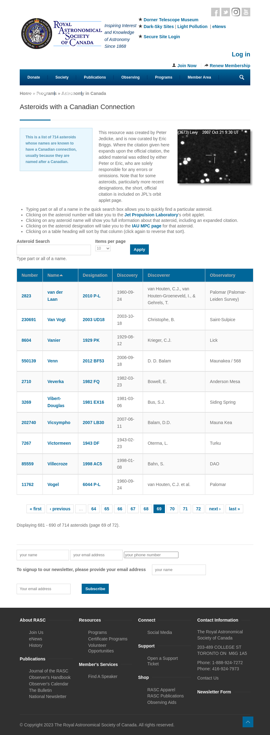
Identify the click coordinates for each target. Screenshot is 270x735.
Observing (130, 77)
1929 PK (91, 340)
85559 (28, 463)
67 (133, 508)
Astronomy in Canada (83, 93)
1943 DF (91, 443)
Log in (241, 54)
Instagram (235, 12)
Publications (95, 77)
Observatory (222, 275)
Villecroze (57, 463)
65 (106, 508)
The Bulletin (40, 690)
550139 (29, 360)
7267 (26, 443)
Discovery (127, 275)
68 (146, 508)
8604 (26, 340)
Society (62, 77)
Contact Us (37, 93)
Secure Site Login (162, 36)
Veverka (55, 381)
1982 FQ (91, 381)
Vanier (53, 340)
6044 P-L (92, 484)
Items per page (110, 241)
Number (30, 275)
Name (55, 275)
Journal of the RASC (48, 670)
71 (185, 508)
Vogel (53, 484)
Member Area (199, 77)
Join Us (36, 632)
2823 (26, 295)
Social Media (159, 632)
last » (234, 508)
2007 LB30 (93, 422)
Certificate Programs (108, 638)
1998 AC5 (92, 463)
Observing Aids (161, 702)
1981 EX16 (93, 402)
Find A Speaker (102, 676)
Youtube (246, 12)
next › (214, 508)
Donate (33, 77)
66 (119, 508)
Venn (52, 360)
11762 (28, 484)
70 (172, 508)
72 (198, 508)
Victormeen (59, 443)
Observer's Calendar (48, 683)
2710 (26, 381)
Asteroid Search (33, 241)
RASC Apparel (161, 689)
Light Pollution (192, 26)
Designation (95, 275)
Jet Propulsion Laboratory (151, 214)
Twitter (225, 12)
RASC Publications (165, 695)
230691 (29, 319)
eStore (68, 93)
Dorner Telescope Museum (171, 19)
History (36, 645)
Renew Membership (230, 65)
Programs (163, 77)
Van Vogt (56, 319)
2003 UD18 (94, 319)
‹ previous (60, 508)
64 (93, 508)
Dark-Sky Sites (159, 26)
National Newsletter (47, 696)
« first (36, 508)
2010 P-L (92, 295)
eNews (219, 26)
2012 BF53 (93, 360)
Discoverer (159, 275)
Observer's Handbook (50, 677)
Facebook (215, 12)
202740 (29, 422)
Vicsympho (58, 422)
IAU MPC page (147, 225)
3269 (26, 402)
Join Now (186, 65)
